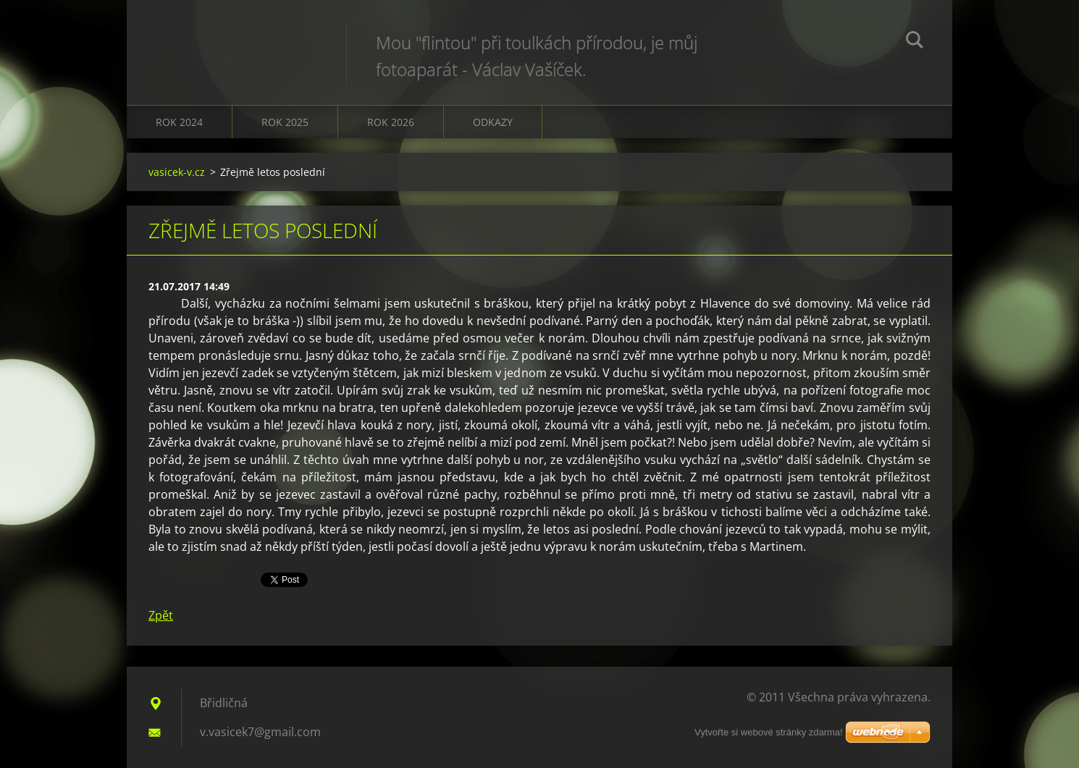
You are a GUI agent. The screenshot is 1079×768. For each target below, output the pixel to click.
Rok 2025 (284, 122)
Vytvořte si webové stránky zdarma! (768, 732)
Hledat (914, 42)
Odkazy (493, 122)
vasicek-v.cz (176, 172)
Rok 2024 (179, 122)
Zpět (160, 615)
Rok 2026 (390, 122)
